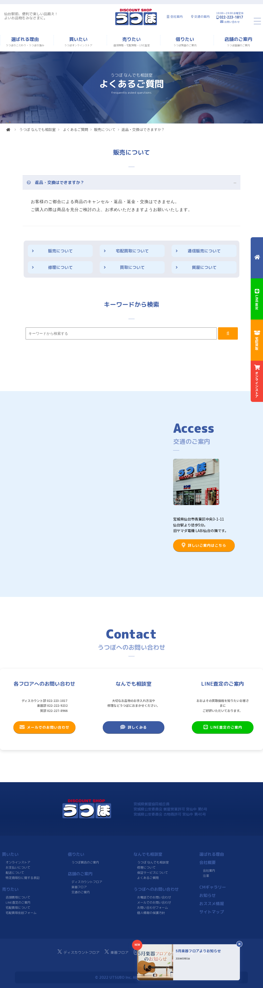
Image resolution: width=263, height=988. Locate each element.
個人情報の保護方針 (151, 913)
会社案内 (176, 16)
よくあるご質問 (75, 129)
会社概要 (207, 862)
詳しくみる (133, 727)
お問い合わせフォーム (152, 907)
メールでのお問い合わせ (44, 727)
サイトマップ (211, 912)
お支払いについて (18, 867)
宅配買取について (132, 251)
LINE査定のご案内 (222, 727)
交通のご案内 (80, 892)
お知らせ (207, 895)
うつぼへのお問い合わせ (156, 889)
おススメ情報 (211, 903)
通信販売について (204, 251)
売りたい (10, 889)
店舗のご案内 (80, 874)
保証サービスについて (152, 872)
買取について (132, 267)
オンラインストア (18, 862)
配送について (15, 872)
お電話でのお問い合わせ (154, 897)
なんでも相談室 (148, 854)
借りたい (76, 854)
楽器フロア (79, 887)
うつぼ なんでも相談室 (37, 129)
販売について (105, 129)
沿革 (206, 876)
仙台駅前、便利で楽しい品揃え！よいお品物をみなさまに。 (31, 15)
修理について (60, 267)
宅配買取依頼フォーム (21, 913)
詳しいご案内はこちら (204, 545)
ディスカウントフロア (86, 882)
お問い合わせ (232, 21)
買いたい (10, 854)
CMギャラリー (212, 887)
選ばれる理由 (211, 854)
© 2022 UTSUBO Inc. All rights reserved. (131, 977)
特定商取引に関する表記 (23, 878)
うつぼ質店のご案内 (85, 862)
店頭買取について (18, 897)
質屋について (204, 267)
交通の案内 (202, 16)
